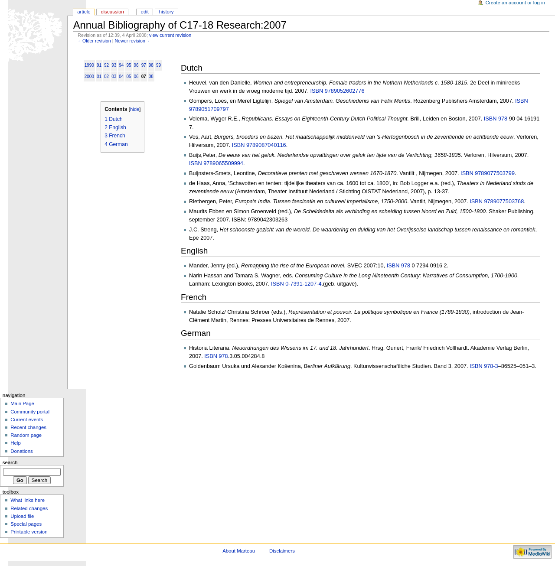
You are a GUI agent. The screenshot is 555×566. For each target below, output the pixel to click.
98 (151, 65)
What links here (27, 500)
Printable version (28, 531)
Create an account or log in (515, 2)
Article (84, 11)
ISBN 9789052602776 (337, 91)
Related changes (29, 508)
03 (113, 76)
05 (128, 76)
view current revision (170, 35)
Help (15, 443)
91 (99, 65)
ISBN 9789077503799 (487, 173)
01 (99, 76)
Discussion (112, 11)
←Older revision (94, 40)
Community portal (29, 411)
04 (121, 76)
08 (151, 76)
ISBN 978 (495, 119)
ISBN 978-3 (484, 366)
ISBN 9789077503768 (497, 201)
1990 (89, 65)
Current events (26, 419)
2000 (89, 76)
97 (143, 65)
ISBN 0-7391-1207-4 (296, 284)
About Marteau (238, 550)
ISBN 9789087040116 (259, 145)
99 (158, 65)
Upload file (22, 516)
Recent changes (28, 427)
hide (134, 109)
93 (113, 65)
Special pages (26, 524)
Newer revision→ (132, 40)
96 (136, 65)
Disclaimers (282, 550)
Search (10, 462)
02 (106, 76)
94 (121, 65)
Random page (26, 435)
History (166, 11)
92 (106, 65)
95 (128, 65)
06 (136, 76)
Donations (21, 451)
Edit (145, 11)
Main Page (22, 403)
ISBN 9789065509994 (216, 163)
